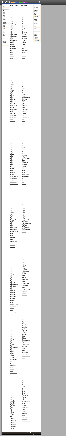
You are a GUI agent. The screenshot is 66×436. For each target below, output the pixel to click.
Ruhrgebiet (4, 18)
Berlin (3, 10)
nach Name (4, 21)
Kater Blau (35, 25)
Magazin (4, 6)
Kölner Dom (35, 26)
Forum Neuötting (36, 9)
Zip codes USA (36, 37)
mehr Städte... (5, 19)
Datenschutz (38, 432)
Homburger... (35, 19)
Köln (3, 14)
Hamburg (4, 13)
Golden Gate (35, 23)
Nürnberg (4, 16)
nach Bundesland (5, 22)
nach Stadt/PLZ (5, 23)
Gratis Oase (35, 34)
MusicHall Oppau (36, 20)
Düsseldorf (4, 12)
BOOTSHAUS (36, 14)
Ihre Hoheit (35, 38)
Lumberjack (35, 22)
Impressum (36, 432)
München (4, 15)
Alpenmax (35, 11)
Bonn (3, 30)
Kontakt (29, 432)
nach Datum (4, 44)
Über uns (32, 432)
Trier (3, 37)
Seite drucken (25, 432)
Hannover (4, 33)
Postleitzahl (35, 35)
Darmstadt (4, 11)
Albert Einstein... (36, 10)
